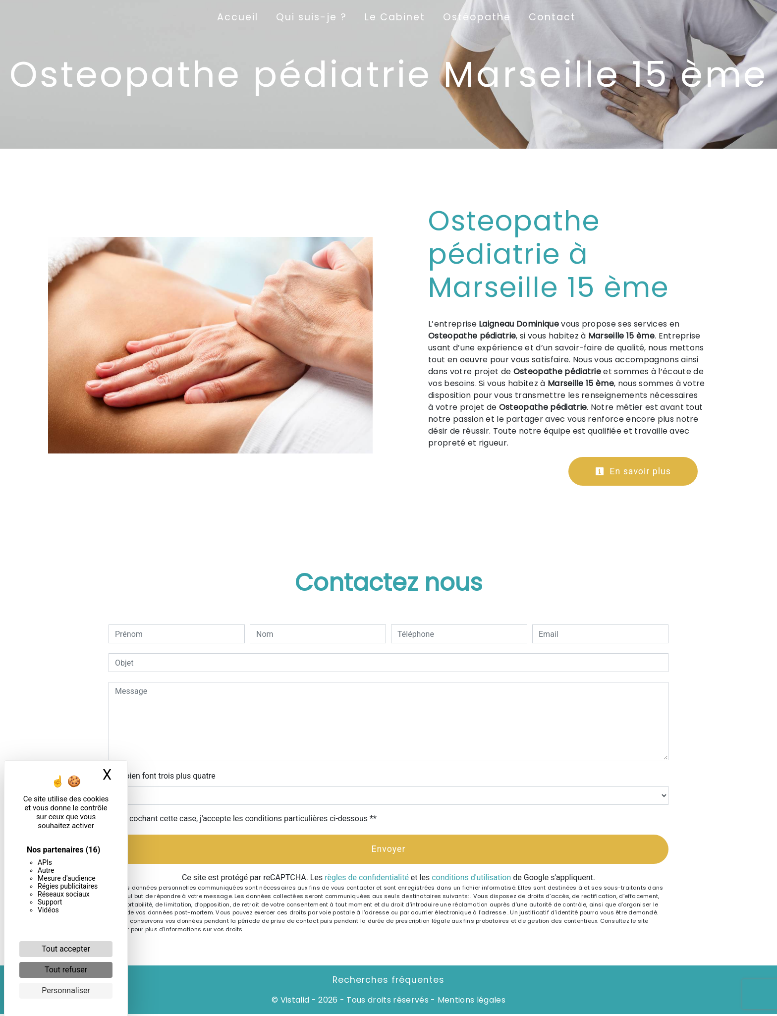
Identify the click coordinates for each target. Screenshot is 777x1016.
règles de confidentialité (367, 879)
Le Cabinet (395, 17)
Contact (552, 17)
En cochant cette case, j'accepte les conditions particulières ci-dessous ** (247, 819)
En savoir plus (630, 471)
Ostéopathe (477, 17)
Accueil (237, 17)
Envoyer (388, 850)
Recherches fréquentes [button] (388, 982)
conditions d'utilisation (471, 879)
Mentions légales (470, 1002)
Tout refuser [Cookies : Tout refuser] (66, 969)
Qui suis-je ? (311, 17)
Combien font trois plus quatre (162, 777)
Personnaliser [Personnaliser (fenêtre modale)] (66, 990)
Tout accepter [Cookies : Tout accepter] (66, 949)
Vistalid (295, 1002)
